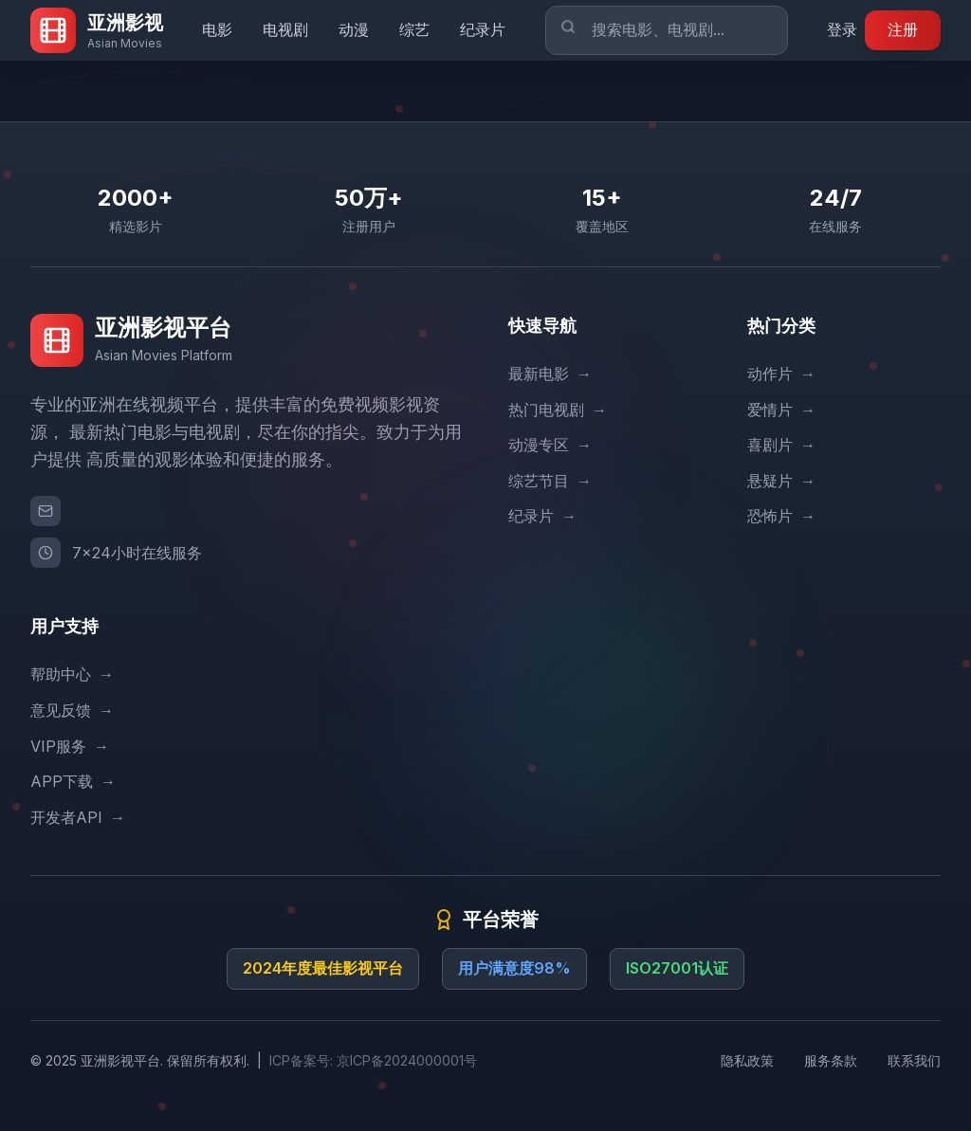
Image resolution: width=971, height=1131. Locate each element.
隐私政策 (747, 1060)
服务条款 (830, 1060)
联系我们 (914, 1060)
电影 (217, 29)
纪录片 (482, 29)
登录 (842, 29)
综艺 (414, 29)
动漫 (354, 29)
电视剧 (285, 29)
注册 (903, 29)
